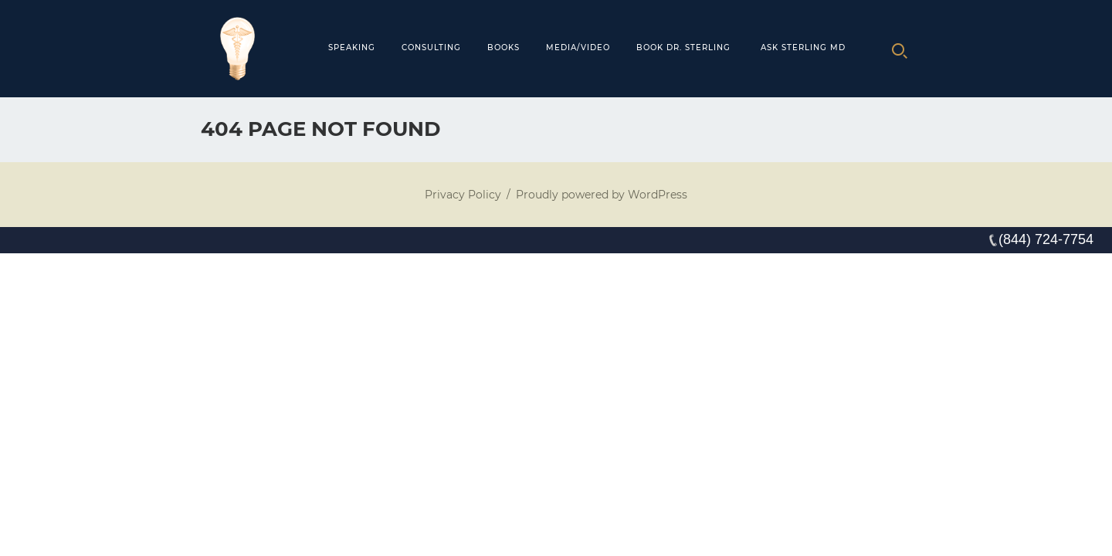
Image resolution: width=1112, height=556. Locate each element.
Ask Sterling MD (803, 47)
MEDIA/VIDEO (578, 47)
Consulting (431, 47)
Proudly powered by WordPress (601, 195)
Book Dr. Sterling (683, 47)
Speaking (351, 47)
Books (503, 47)
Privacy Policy (463, 195)
